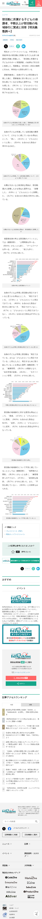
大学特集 (29, 865)
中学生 (12, 39)
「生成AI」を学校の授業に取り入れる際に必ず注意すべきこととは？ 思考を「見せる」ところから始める (22, 753)
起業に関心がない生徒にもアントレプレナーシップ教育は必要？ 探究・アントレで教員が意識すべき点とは (22, 744)
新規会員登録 (20, 678)
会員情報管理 (13, 911)
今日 (11, 705)
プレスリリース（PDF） (14, 531)
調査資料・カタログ (31, 854)
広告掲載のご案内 (31, 835)
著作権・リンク (14, 908)
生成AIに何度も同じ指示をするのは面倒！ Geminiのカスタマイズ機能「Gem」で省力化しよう (22, 735)
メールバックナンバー (21, 672)
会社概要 (12, 917)
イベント (7, 853)
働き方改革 (19, 39)
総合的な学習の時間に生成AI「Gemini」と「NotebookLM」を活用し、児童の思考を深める (22, 712)
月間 (30, 705)
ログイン (21, 683)
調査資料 (5, 39)
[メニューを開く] (3, 3)
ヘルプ (11, 905)
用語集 (6, 865)
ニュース (7, 844)
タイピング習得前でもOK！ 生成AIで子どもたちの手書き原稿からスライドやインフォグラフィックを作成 (22, 781)
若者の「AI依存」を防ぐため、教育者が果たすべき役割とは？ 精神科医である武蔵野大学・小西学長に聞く (22, 772)
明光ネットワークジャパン (15, 534)
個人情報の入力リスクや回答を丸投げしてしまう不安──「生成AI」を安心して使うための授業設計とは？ (22, 762)
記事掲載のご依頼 (11, 835)
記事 (27, 844)
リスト (11, 46)
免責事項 (12, 914)
